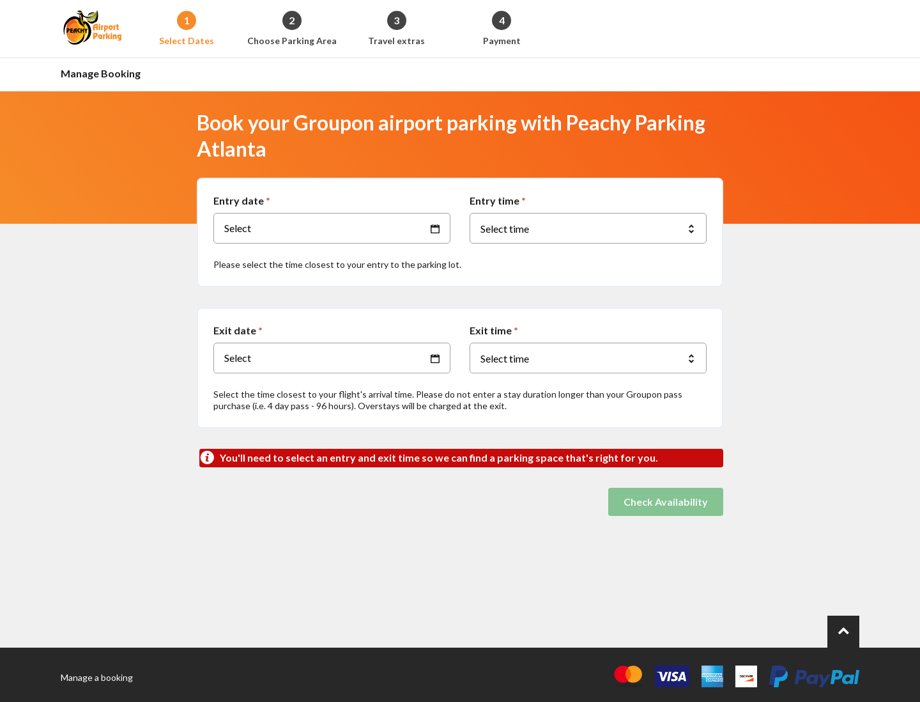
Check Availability (666, 501)
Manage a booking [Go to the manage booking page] (97, 677)
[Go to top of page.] (843, 632)
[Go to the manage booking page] (104, 74)
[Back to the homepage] (93, 29)
